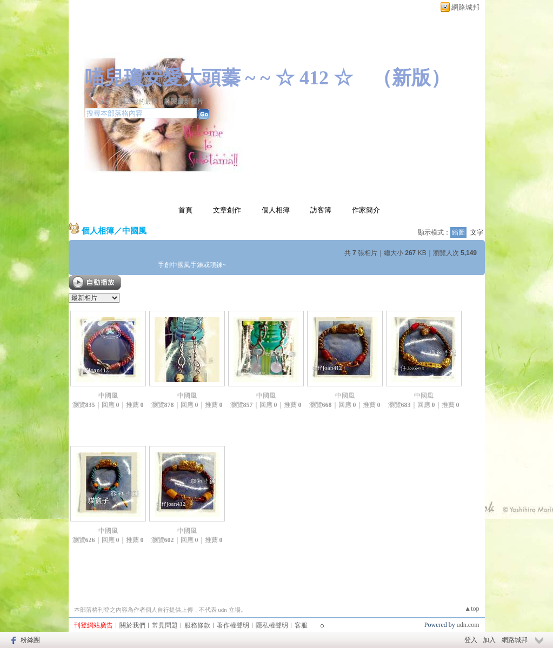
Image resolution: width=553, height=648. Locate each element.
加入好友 (98, 101)
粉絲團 (30, 640)
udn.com (468, 625)
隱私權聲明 (272, 625)
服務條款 (197, 625)
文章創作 (227, 210)
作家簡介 (366, 210)
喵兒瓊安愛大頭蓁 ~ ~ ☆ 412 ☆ (219, 78)
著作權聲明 (233, 625)
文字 (476, 232)
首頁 (185, 210)
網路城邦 (465, 7)
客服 (301, 625)
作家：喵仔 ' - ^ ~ (109, 91)
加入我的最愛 (138, 101)
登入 (470, 640)
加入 (489, 640)
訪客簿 (320, 210)
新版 (411, 78)
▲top (471, 608)
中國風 (134, 230)
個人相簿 (276, 210)
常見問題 (165, 625)
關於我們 (132, 625)
